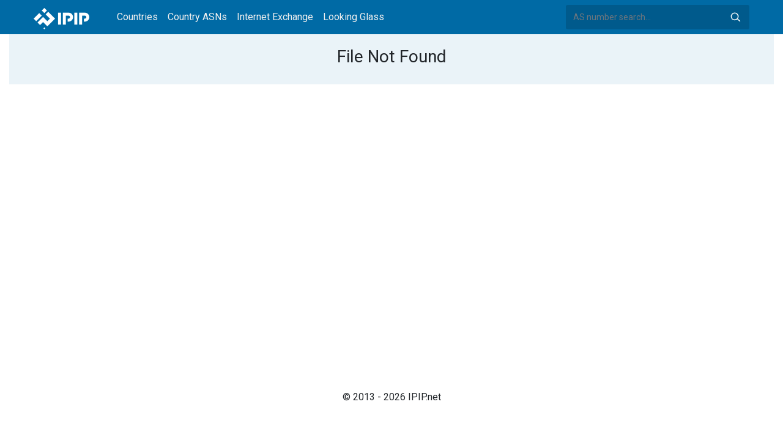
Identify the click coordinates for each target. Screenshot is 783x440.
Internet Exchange (275, 17)
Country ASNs (197, 17)
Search (735, 17)
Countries (137, 17)
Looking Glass (353, 17)
